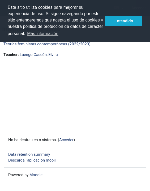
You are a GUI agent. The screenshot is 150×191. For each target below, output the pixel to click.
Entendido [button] (123, 21)
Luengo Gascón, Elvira (39, 54)
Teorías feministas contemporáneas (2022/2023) (47, 44)
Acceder (66, 139)
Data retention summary (29, 154)
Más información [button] (42, 33)
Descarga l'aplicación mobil (31, 160)
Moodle (35, 174)
